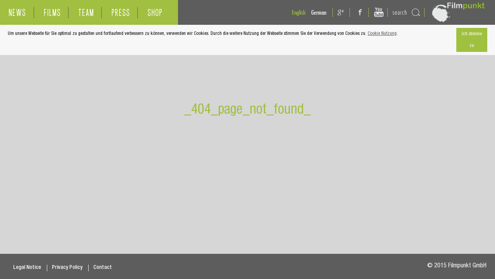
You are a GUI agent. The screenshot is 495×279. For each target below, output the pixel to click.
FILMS (52, 12)
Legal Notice (27, 267)
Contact (102, 267)
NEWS (17, 12)
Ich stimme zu (472, 40)
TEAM (86, 12)
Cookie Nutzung (382, 33)
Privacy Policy (67, 267)
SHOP (155, 12)
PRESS (120, 12)
